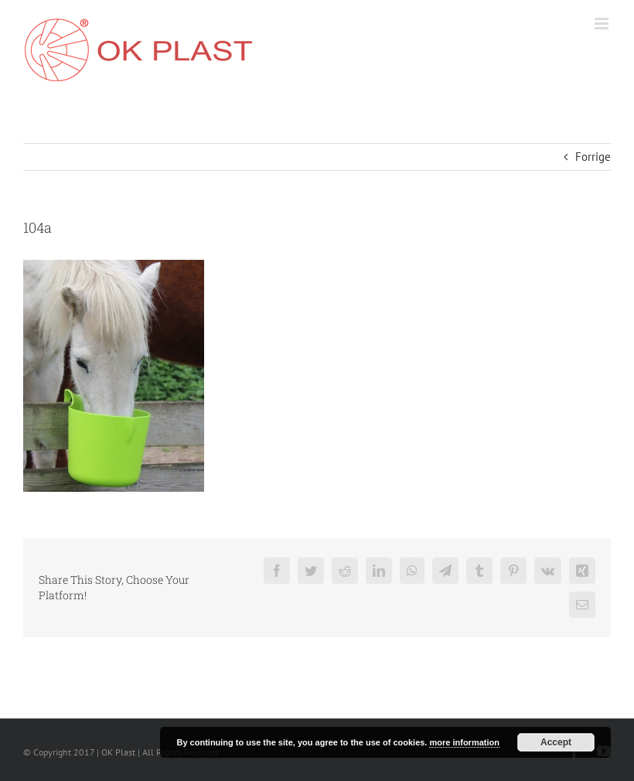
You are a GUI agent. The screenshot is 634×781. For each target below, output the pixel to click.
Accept (555, 742)
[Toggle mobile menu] (603, 23)
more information (464, 742)
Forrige (593, 156)
